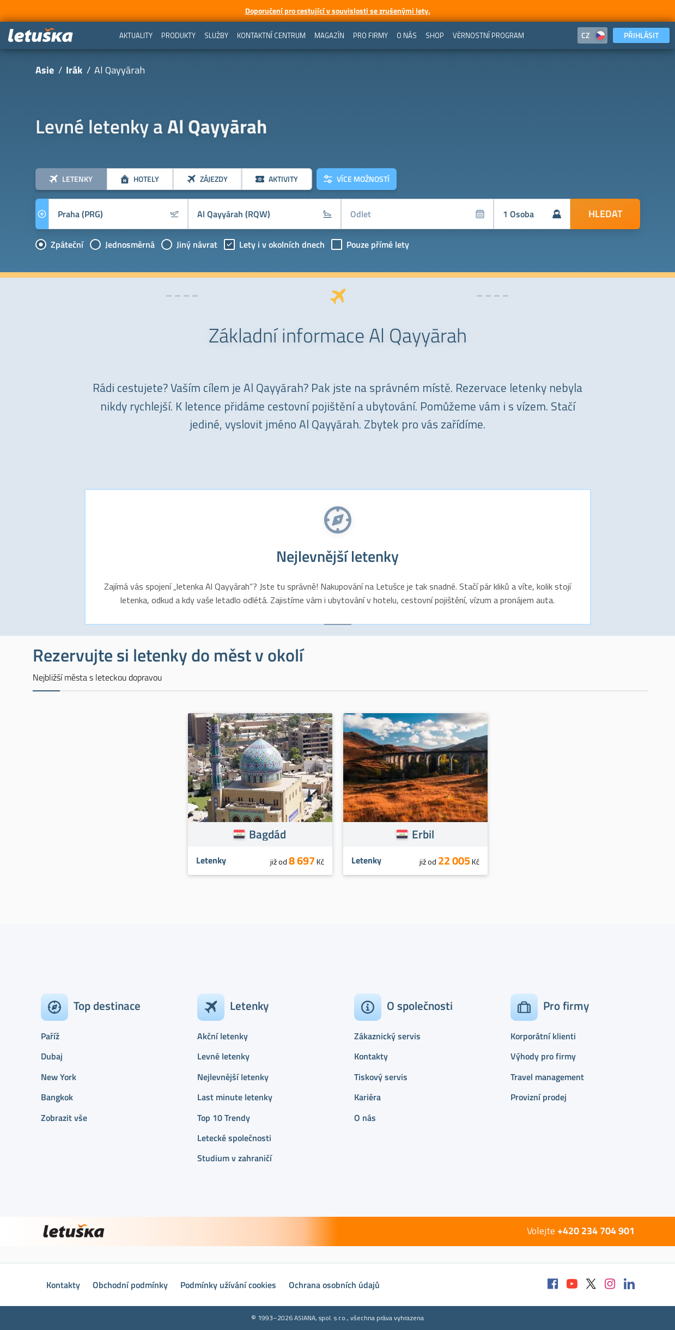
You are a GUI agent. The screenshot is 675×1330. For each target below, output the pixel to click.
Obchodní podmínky (130, 1285)
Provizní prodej (538, 1097)
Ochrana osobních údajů (334, 1285)
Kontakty (371, 1056)
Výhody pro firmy (543, 1056)
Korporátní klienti (543, 1036)
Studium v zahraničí (234, 1157)
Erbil (423, 834)
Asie (44, 70)
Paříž (50, 1036)
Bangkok (57, 1097)
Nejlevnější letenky (233, 1076)
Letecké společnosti (234, 1137)
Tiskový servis (381, 1076)
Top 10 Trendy (223, 1117)
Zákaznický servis (387, 1036)
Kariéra (367, 1097)
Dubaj (52, 1056)
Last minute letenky (234, 1097)
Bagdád (267, 834)
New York (58, 1076)
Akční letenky (222, 1036)
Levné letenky (223, 1056)
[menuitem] (136, 35)
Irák (74, 70)
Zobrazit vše (64, 1117)
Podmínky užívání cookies (228, 1285)
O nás (365, 1117)
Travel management (547, 1076)
